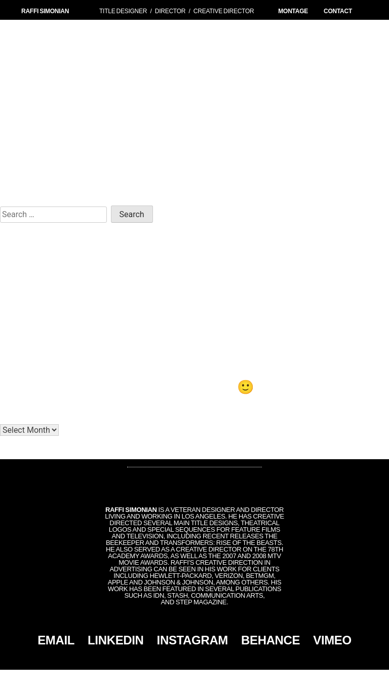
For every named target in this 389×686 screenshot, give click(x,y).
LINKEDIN (116, 640)
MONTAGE (293, 11)
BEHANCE (270, 640)
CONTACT (338, 11)
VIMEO (332, 640)
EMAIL (55, 640)
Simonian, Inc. (178, 677)
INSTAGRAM (192, 640)
